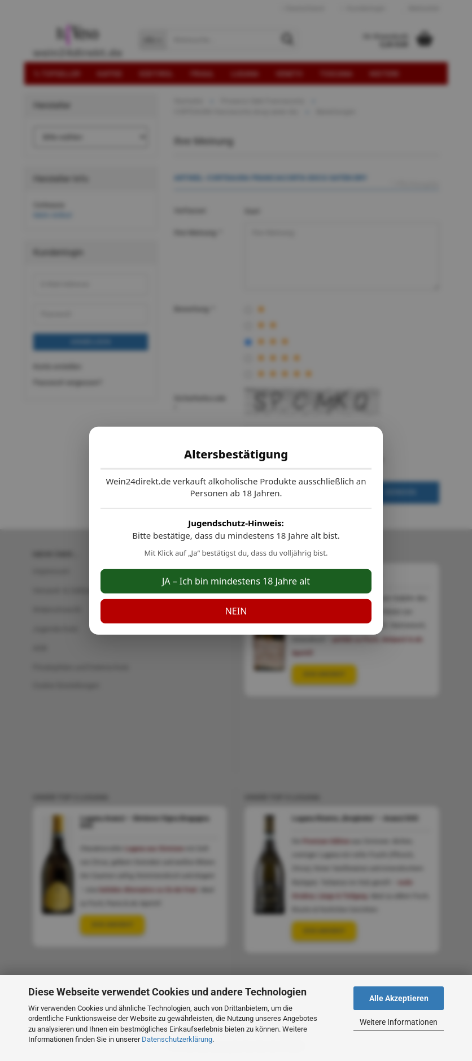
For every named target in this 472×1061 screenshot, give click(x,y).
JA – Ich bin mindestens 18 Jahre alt (236, 581)
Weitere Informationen (399, 1022)
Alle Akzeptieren (399, 998)
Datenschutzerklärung (177, 1039)
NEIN (236, 611)
